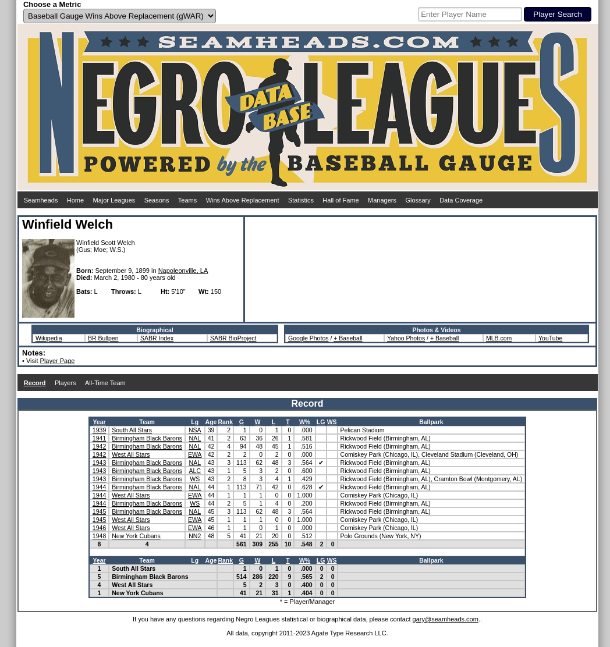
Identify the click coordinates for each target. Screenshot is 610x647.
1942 (99, 446)
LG (321, 421)
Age (211, 421)
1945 (99, 511)
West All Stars (131, 454)
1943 (99, 462)
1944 (99, 487)
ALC (195, 470)
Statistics (301, 200)
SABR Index (156, 338)
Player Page (57, 360)
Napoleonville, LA (183, 270)
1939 (99, 429)
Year (99, 421)
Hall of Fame (340, 200)
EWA (195, 454)
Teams (187, 200)
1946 (99, 527)
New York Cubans (136, 535)
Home (75, 200)
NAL (195, 438)
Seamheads (41, 200)
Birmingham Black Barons (147, 438)
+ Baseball (348, 338)
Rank (225, 421)
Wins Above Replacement (242, 200)
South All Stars (132, 429)
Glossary (417, 200)
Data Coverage (461, 200)
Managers (382, 200)
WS (332, 421)
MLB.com (499, 338)
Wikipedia (49, 338)
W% (304, 421)
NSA (195, 429)
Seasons (156, 200)
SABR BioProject (233, 338)
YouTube (550, 338)
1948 (99, 535)
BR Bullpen (103, 338)
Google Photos (308, 338)
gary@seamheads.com (445, 619)
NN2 (195, 535)
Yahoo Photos (406, 338)
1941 (99, 438)
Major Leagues (114, 200)
